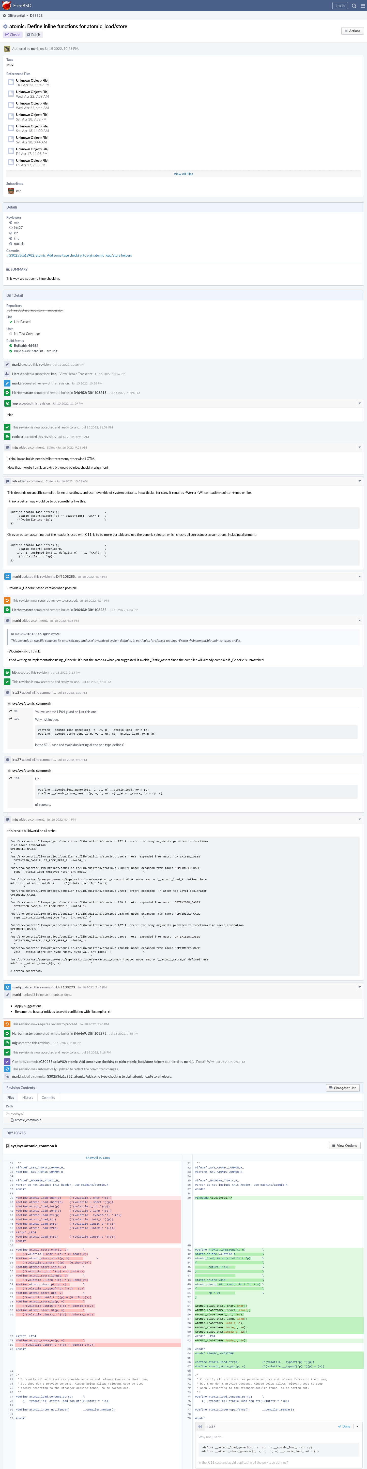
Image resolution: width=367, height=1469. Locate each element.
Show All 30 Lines (98, 1157)
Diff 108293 (65, 987)
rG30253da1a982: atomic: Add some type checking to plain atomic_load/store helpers (69, 255)
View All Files (183, 174)
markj (35, 48)
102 (14, 719)
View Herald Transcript (76, 374)
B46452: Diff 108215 (90, 392)
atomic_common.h (28, 1120)
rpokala (19, 243)
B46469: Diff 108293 (90, 1033)
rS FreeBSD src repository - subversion (35, 310)
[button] (363, 5)
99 (13, 711)
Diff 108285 (65, 576)
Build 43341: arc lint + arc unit (35, 351)
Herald (17, 374)
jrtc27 (18, 227)
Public (36, 34)
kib (16, 233)
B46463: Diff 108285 (90, 609)
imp (18, 191)
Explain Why (205, 1061)
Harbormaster (22, 392)
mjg (16, 222)
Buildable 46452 (26, 345)
